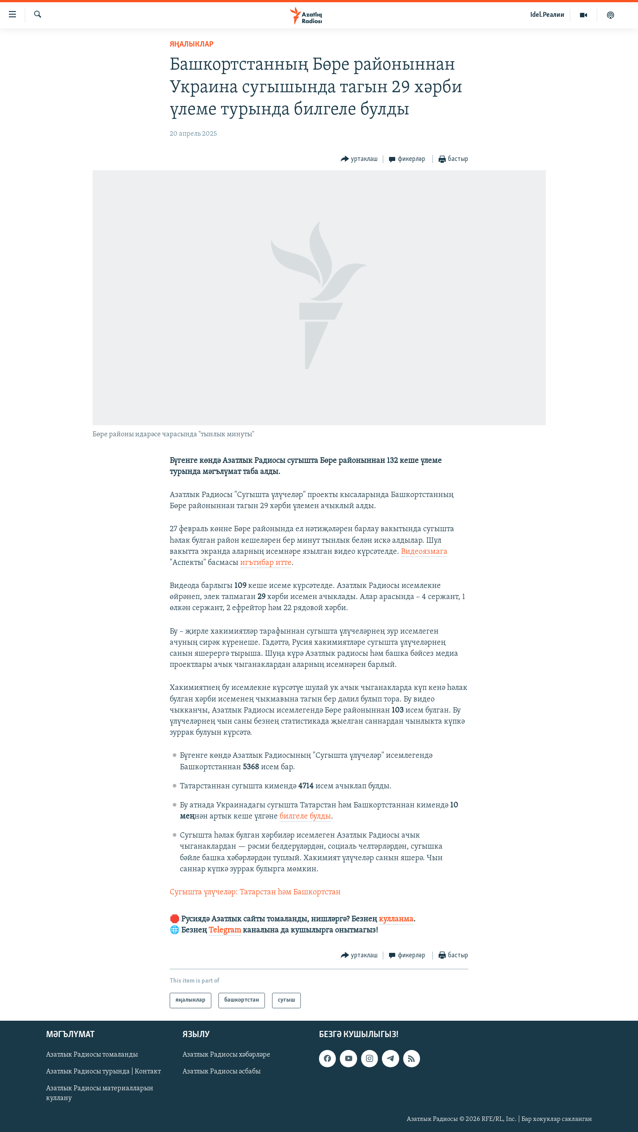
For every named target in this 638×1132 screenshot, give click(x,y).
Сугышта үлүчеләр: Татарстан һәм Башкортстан (255, 892)
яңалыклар (192, 44)
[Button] (359, 159)
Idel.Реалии (547, 15)
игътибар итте (266, 563)
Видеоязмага (424, 552)
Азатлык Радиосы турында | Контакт (103, 1071)
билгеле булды (305, 816)
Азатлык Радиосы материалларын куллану (99, 1093)
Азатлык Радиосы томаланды (92, 1054)
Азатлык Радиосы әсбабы (222, 1071)
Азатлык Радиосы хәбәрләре (226, 1054)
